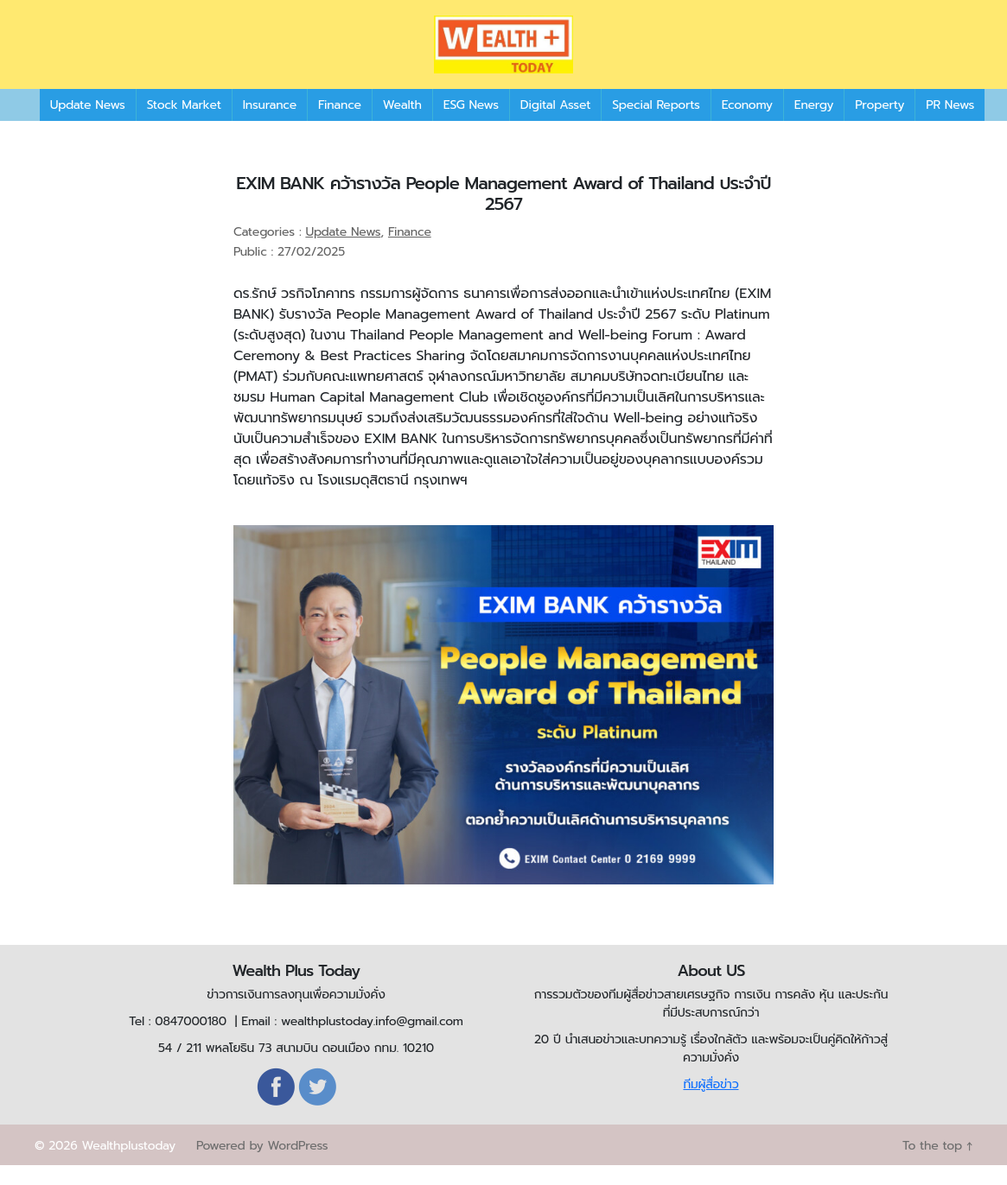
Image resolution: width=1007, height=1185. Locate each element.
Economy (747, 125)
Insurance (269, 125)
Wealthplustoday (128, 1165)
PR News (950, 125)
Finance (339, 125)
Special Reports (655, 125)
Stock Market (184, 125)
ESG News (471, 125)
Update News (87, 125)
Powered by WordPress (262, 1165)
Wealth (402, 125)
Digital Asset (555, 125)
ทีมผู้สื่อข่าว (710, 1104)
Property (879, 125)
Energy (813, 125)
